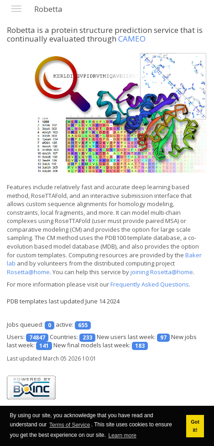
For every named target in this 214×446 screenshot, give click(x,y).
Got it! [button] (195, 426)
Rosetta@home (28, 272)
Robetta (48, 9)
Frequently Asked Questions (149, 284)
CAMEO (132, 38)
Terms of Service (69, 425)
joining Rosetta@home (161, 272)
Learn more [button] (122, 435)
